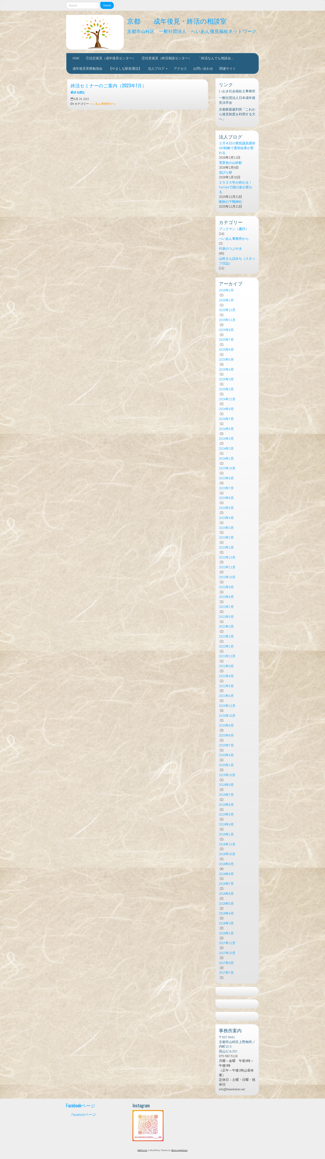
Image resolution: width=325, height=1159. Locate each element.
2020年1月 (226, 765)
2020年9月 (226, 725)
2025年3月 (226, 379)
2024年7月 (226, 419)
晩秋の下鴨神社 (230, 202)
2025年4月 (226, 369)
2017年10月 (227, 953)
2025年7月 (226, 339)
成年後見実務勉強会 (87, 68)
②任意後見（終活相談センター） (167, 58)
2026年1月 (226, 300)
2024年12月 (227, 399)
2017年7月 (226, 972)
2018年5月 (226, 903)
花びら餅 (225, 172)
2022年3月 (226, 626)
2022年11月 (227, 567)
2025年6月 (226, 349)
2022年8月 (226, 597)
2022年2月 (226, 636)
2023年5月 (226, 508)
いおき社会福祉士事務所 (237, 91)
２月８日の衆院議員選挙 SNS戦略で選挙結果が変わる (237, 148)
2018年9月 (226, 864)
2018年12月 (227, 844)
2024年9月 (226, 409)
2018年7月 (226, 883)
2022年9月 (226, 587)
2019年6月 (226, 804)
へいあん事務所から (103, 104)
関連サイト (227, 68)
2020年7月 (226, 745)
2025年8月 (226, 330)
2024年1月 (226, 458)
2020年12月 (227, 706)
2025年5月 (226, 359)
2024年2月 (226, 448)
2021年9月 (226, 666)
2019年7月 (226, 795)
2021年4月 (226, 696)
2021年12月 (227, 656)
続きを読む (78, 92)
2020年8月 (226, 735)
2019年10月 (227, 775)
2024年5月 (226, 429)
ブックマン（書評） (234, 229)
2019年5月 (226, 814)
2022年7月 (226, 607)
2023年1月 (226, 547)
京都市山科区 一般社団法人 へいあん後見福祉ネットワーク (192, 30)
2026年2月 (226, 290)
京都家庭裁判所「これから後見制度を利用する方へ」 (237, 114)
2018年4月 (226, 913)
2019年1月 (226, 834)
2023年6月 (226, 498)
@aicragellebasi (179, 1150)
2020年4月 (226, 755)
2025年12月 (227, 310)
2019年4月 (226, 824)
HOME (76, 58)
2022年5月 (226, 617)
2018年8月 (226, 874)
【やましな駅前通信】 (125, 68)
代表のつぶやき (230, 248)
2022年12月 (227, 557)
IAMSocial (142, 1150)
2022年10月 (227, 577)
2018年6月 (226, 893)
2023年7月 (226, 488)
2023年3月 (226, 528)
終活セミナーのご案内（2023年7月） (109, 85)
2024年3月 (226, 438)
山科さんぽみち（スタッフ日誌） (237, 260)
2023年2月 (226, 537)
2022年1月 (226, 646)
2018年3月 (226, 923)
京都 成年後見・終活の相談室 (177, 21)
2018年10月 (227, 854)
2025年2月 (226, 389)
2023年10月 (227, 468)
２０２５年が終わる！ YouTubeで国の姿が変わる (237, 187)
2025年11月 (227, 320)
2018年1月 (226, 933)
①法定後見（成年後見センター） (111, 58)
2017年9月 (226, 963)
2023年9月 (226, 478)
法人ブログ (157, 68)
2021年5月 (226, 686)
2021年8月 (226, 676)
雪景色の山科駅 (230, 163)
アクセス (180, 68)
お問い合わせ (203, 68)
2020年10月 (227, 715)
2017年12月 (227, 943)
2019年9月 (226, 785)
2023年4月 (226, 518)
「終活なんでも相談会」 (216, 58)
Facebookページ (80, 1105)
